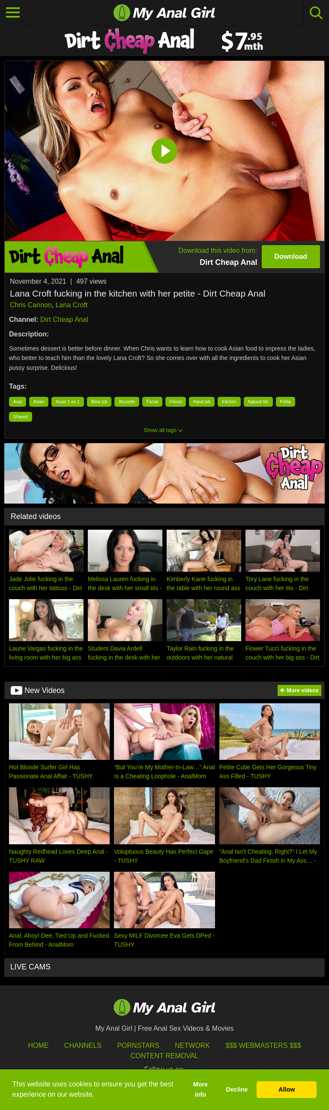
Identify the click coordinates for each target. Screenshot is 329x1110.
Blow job (99, 401)
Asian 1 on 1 (68, 401)
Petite (285, 401)
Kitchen (229, 401)
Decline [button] (237, 1089)
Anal (17, 401)
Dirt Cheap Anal (64, 319)
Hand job (201, 401)
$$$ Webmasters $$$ (263, 1045)
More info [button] (200, 1089)
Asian (38, 401)
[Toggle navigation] (13, 13)
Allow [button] (286, 1089)
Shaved (20, 416)
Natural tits (258, 401)
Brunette (127, 401)
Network (192, 1045)
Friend (176, 401)
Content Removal (165, 1055)
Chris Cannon (31, 305)
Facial (152, 401)
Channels (83, 1045)
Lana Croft (72, 305)
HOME (38, 1045)
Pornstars (138, 1045)
